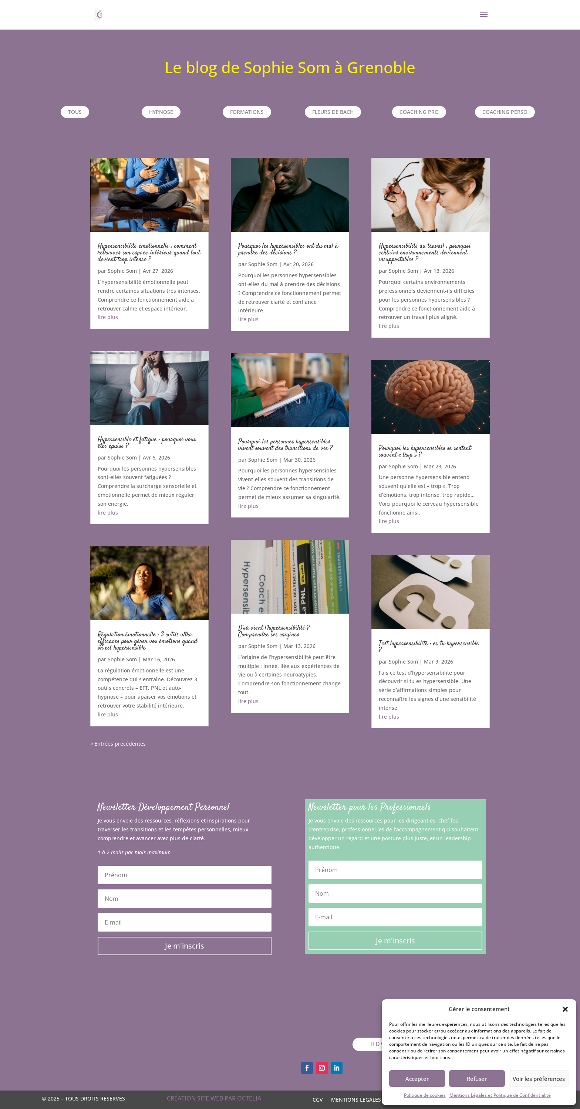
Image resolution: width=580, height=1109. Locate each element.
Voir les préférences (539, 1078)
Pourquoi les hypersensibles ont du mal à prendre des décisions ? (288, 249)
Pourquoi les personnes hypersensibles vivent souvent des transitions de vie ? (285, 445)
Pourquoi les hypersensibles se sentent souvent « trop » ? (425, 452)
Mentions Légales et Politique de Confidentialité (500, 1095)
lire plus (108, 317)
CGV (318, 1099)
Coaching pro (419, 111)
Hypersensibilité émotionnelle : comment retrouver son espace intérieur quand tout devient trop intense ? (149, 252)
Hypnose (161, 111)
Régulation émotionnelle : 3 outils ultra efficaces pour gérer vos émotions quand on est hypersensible (148, 641)
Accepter (417, 1078)
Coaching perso (504, 111)
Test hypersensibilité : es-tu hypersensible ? (429, 647)
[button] (565, 1009)
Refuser (477, 1078)
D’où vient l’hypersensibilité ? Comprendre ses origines (274, 631)
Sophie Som (122, 270)
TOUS (75, 111)
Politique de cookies (425, 1095)
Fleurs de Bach (333, 111)
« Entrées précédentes (118, 743)
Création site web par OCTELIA (214, 1098)
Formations (247, 111)
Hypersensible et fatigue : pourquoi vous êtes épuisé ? (147, 443)
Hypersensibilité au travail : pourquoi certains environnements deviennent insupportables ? (425, 252)
